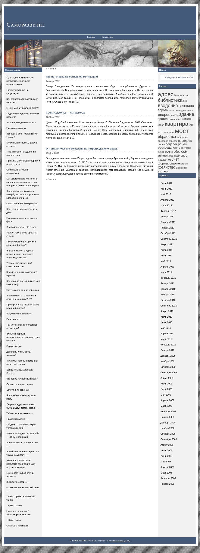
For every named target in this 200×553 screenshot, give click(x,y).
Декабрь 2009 (167, 355)
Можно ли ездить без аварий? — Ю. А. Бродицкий (22, 435)
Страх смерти (13, 346)
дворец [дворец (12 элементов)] (164, 114)
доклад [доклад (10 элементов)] (175, 115)
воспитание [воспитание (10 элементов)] (174, 110)
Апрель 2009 (167, 400)
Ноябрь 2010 (167, 294)
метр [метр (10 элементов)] (160, 132)
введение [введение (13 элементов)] (168, 105)
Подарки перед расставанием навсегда (22, 115)
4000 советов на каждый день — (22, 489)
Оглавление (107, 37)
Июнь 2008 (166, 456)
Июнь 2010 (166, 322)
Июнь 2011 (166, 255)
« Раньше (51, 68)
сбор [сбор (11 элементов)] (177, 151)
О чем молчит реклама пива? (22, 108)
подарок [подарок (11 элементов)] (171, 144)
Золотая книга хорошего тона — (22, 444)
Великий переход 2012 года (21, 227)
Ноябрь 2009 (167, 361)
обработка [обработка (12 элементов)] (167, 137)
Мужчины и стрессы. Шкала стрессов (21, 144)
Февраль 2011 (168, 277)
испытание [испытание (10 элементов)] (175, 119)
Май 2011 (165, 261)
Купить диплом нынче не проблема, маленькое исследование (20, 81)
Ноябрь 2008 (167, 428)
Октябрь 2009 (167, 367)
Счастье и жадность (17, 525)
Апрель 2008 (167, 467)
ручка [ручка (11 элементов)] (169, 151)
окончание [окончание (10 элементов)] (182, 137)
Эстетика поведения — (19, 390)
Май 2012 (165, 194)
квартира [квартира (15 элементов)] (176, 124)
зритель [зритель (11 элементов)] (163, 119)
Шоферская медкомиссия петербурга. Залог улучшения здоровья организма (22, 194)
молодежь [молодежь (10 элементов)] (169, 132)
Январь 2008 (167, 484)
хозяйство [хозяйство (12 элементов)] (166, 167)
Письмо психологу (16, 128)
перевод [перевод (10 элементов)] (173, 141)
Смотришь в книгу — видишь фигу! (22, 220)
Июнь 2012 (166, 188)
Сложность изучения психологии (17, 171)
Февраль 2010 (168, 344)
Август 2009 (167, 378)
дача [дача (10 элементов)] (183, 110)
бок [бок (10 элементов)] (185, 101)
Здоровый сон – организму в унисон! (22, 135)
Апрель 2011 (167, 266)
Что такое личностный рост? (22, 378)
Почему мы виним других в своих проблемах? (21, 243)
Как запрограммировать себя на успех (22, 101)
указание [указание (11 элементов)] (164, 159)
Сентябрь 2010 (168, 305)
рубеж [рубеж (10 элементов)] (161, 152)
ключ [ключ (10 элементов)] (191, 125)
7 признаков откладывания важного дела (21, 153)
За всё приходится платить (21, 122)
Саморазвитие (26, 24)
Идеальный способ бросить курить (21, 234)
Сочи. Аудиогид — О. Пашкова (65, 112)
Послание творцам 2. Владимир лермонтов (18, 513)
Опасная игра (13, 319)
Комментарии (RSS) (119, 540)
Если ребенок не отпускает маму (21, 397)
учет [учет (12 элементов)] (175, 159)
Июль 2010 (166, 316)
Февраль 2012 (168, 211)
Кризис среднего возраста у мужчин (21, 274)
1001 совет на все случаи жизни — (20, 475)
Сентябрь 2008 (168, 439)
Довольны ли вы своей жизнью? (18, 353)
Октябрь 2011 (167, 233)
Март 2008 (166, 472)
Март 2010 (166, 339)
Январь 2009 (167, 417)
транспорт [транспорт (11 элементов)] (181, 155)
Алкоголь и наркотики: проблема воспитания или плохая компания (20, 464)
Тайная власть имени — (19, 413)
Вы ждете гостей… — (18, 482)
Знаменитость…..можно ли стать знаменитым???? (21, 297)
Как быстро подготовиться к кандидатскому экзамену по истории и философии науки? (22, 182)
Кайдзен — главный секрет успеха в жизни (21, 426)
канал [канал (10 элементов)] (161, 125)
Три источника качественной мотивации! (22, 326)
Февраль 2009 (168, 411)
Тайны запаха (13, 520)
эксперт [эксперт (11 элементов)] (163, 171)
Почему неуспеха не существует (17, 92)
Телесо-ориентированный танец (20, 498)
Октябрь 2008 (167, 433)
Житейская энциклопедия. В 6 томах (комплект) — (22, 453)
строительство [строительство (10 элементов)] (165, 155)
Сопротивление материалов (21, 203)
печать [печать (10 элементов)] (161, 144)
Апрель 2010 (167, 333)
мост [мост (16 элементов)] (182, 130)
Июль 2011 (166, 250)
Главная (91, 37)
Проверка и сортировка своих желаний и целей (22, 306)
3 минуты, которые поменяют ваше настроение (22, 362)
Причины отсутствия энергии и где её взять (23, 162)
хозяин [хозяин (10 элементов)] (184, 163)
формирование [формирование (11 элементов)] (169, 163)
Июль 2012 (166, 183)
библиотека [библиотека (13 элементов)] (170, 100)
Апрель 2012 (167, 200)
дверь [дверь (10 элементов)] (190, 110)
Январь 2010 (167, 350)
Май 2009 (165, 394)
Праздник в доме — (17, 419)
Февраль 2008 (168, 478)
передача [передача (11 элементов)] (185, 140)
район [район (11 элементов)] (182, 144)
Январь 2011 (167, 283)
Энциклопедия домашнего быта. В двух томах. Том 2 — (22, 406)
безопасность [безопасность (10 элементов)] (181, 95)
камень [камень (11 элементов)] (187, 119)
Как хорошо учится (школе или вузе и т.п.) (23, 283)
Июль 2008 (166, 450)
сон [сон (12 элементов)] (184, 151)
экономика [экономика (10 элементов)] (181, 167)
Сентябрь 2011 (168, 239)
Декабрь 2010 (167, 289)
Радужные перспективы (19, 313)
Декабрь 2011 (167, 222)
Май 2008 (165, 461)
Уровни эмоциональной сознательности (19, 265)
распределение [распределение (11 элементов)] (169, 147)
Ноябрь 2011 (167, 227)
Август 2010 (167, 311)
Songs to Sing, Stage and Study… (19, 371)
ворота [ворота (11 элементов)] (163, 110)
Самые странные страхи (19, 384)
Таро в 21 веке (14, 505)
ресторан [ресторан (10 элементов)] (186, 147)
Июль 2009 (166, 383)
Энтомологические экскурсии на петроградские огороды (82, 148)
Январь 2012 (167, 216)
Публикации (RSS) (96, 540)
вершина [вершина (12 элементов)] (186, 106)
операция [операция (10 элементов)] (163, 141)
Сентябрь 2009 (168, 372)
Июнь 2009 (166, 389)
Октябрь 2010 (167, 300)
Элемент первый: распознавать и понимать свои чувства (23, 337)
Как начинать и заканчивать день (21, 211)
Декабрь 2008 (167, 422)
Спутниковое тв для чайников (22, 290)
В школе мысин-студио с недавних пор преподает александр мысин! (19, 254)
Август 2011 (167, 244)
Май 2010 (165, 328)
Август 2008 (167, 445)
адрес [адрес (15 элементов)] (166, 94)
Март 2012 (166, 205)
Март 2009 (166, 406)
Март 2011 (166, 272)
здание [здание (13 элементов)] (186, 114)
